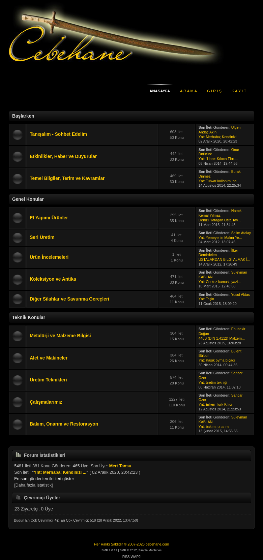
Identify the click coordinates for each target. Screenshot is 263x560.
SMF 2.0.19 (109, 550)
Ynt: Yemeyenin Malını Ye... (220, 238)
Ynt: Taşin (206, 299)
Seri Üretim (42, 237)
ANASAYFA (159, 91)
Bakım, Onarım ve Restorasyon (64, 424)
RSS (126, 557)
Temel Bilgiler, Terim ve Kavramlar (67, 178)
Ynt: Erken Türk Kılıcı (215, 404)
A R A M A (188, 91)
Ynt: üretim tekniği (213, 382)
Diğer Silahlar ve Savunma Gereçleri (69, 299)
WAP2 (136, 557)
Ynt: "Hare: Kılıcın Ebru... (218, 159)
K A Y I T (239, 91)
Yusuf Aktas (240, 294)
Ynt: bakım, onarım (214, 427)
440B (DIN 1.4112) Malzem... (222, 338)
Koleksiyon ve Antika (53, 279)
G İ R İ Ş (214, 91)
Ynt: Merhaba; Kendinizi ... (219, 137)
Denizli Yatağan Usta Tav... (220, 220)
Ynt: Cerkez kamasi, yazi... (220, 282)
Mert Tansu (120, 466)
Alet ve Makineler (48, 358)
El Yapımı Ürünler (49, 217)
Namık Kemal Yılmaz (220, 213)
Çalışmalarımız (46, 402)
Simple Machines (150, 550)
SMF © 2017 (128, 550)
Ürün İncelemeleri (49, 257)
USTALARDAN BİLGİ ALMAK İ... (224, 259)
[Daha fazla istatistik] (33, 485)
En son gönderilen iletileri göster (44, 478)
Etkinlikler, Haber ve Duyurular (63, 156)
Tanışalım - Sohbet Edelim (58, 134)
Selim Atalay (241, 233)
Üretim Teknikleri (48, 379)
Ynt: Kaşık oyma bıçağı (217, 360)
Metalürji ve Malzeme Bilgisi (60, 335)
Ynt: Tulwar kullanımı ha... (219, 181)
